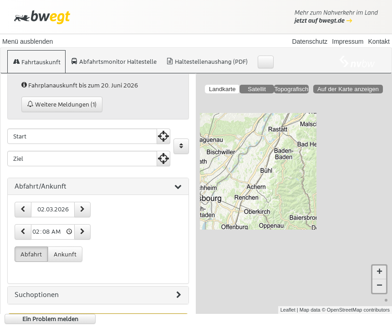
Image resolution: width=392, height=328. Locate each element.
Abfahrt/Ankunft (98, 187)
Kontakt (379, 41)
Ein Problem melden (50, 319)
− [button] (379, 286)
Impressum (347, 41)
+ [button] (379, 272)
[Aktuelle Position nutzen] (163, 136)
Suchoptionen (98, 295)
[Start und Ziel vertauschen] (181, 146)
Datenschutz (309, 41)
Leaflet (287, 310)
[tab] (98, 186)
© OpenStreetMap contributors (356, 310)
